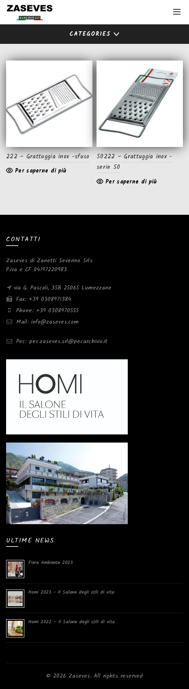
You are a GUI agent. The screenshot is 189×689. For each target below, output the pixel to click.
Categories (90, 34)
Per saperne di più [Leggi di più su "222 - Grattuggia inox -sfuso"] (40, 171)
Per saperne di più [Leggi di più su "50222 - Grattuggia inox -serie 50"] (131, 182)
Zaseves (79, 676)
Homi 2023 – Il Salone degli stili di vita (71, 592)
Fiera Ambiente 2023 (50, 562)
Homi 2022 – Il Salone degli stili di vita (71, 622)
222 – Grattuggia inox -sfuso (47, 157)
